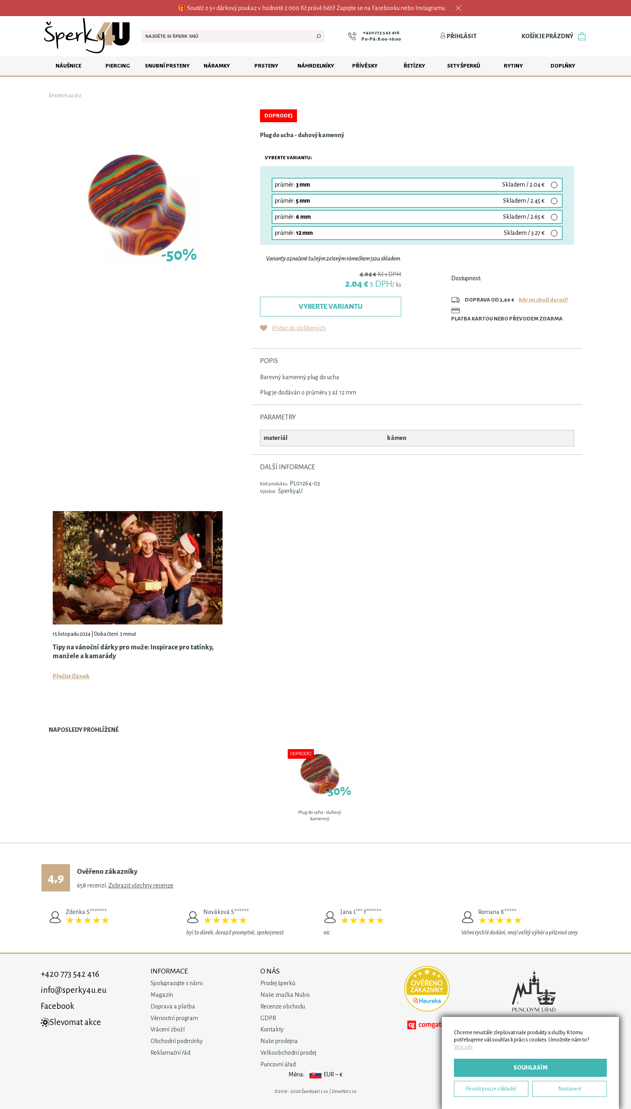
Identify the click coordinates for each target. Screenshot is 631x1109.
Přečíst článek (71, 676)
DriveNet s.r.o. (344, 1091)
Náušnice (68, 66)
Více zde (463, 1047)
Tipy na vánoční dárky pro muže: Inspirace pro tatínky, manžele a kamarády (133, 652)
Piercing (117, 66)
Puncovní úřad (278, 1064)
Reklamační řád (170, 1052)
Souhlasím (530, 1067)
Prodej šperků (277, 983)
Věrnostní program (174, 1018)
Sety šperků (463, 66)
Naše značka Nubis (285, 995)
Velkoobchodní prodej (288, 1052)
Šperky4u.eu (65, 96)
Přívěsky (364, 66)
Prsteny (266, 66)
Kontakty (272, 1029)
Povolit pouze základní (491, 1089)
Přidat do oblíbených (299, 328)
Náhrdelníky (315, 66)
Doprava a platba (173, 1006)
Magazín (162, 995)
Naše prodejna (279, 1041)
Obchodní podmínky (177, 1041)
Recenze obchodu (282, 1006)
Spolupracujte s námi (177, 983)
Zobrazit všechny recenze (140, 885)
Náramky (217, 66)
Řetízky (414, 66)
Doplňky (563, 66)
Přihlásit (457, 36)
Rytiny (513, 66)
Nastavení (570, 1089)
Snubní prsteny (167, 66)
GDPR (268, 1018)
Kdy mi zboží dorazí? (543, 300)
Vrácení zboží (168, 1029)
